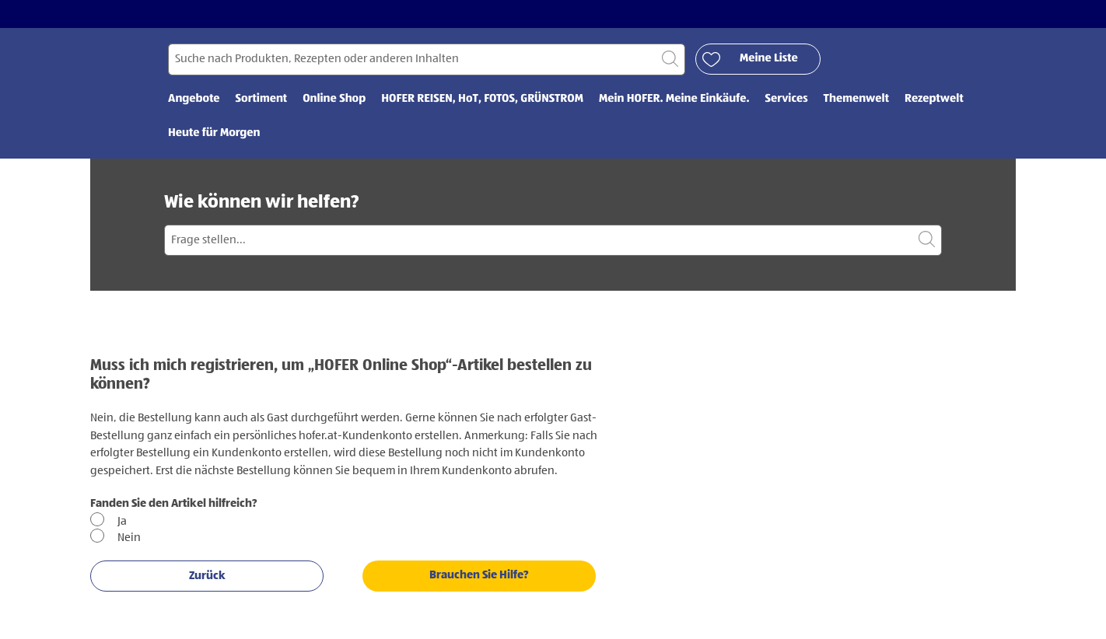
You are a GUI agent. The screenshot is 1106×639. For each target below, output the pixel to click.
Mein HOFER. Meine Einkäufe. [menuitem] (674, 99)
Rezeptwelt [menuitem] (934, 99)
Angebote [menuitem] (194, 99)
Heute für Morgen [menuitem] (214, 133)
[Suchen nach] (426, 59)
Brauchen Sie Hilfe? (479, 575)
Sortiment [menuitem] (262, 99)
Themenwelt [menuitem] (856, 99)
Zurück (207, 575)
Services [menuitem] (786, 99)
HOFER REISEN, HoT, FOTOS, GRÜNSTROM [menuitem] (482, 99)
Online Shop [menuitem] (334, 99)
